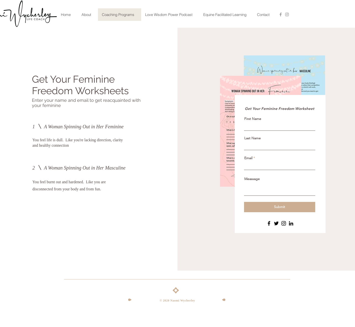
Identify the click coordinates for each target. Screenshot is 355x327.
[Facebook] (269, 223)
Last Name (252, 138)
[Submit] (279, 207)
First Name (252, 118)
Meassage (252, 179)
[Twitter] (276, 223)
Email (248, 158)
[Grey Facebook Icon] (280, 14)
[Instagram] (284, 223)
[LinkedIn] (291, 223)
